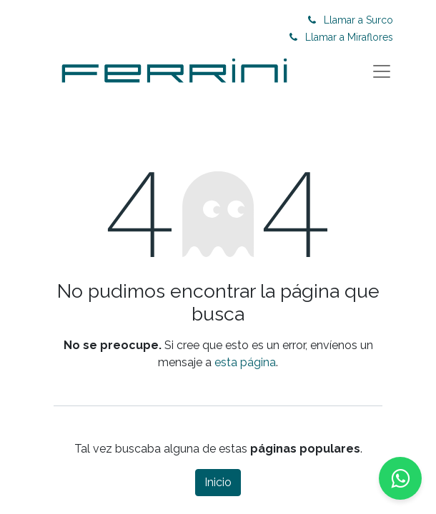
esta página (245, 362)
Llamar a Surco (358, 20)
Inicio (218, 482)
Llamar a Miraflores (349, 37)
